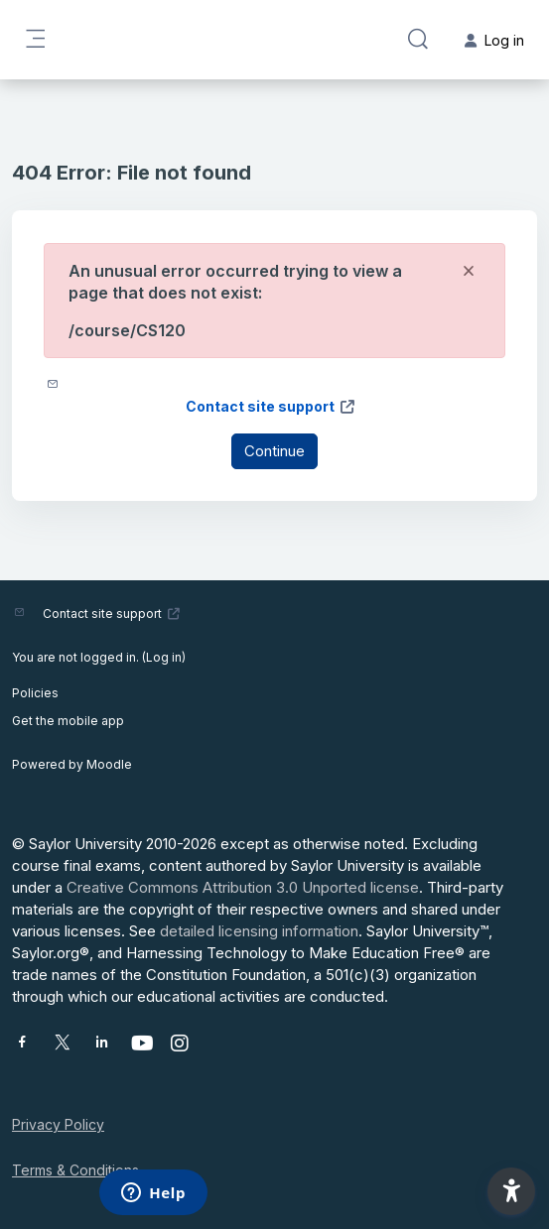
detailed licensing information (259, 931)
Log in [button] (494, 40)
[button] (418, 39)
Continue (274, 450)
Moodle (109, 764)
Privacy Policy (58, 1124)
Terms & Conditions (75, 1170)
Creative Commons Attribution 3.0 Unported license (243, 887)
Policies (35, 692)
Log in (164, 657)
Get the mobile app (68, 720)
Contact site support (271, 406)
